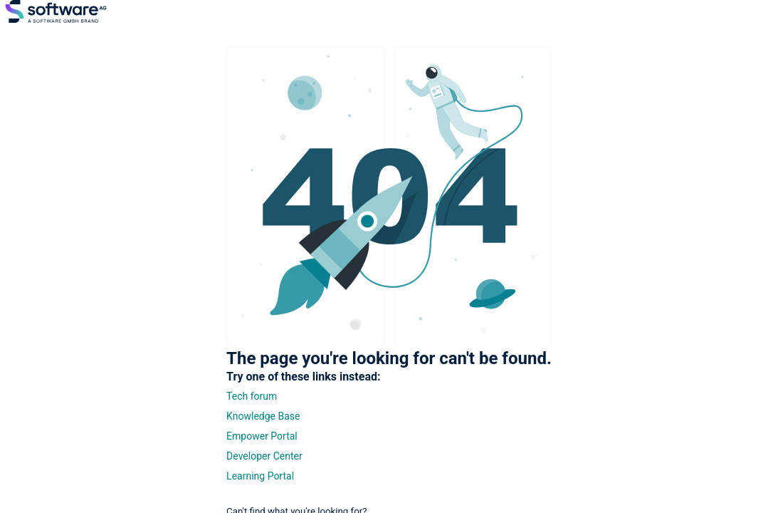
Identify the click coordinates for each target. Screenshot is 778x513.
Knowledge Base (263, 416)
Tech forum (251, 396)
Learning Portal (260, 476)
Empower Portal (262, 436)
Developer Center (264, 456)
